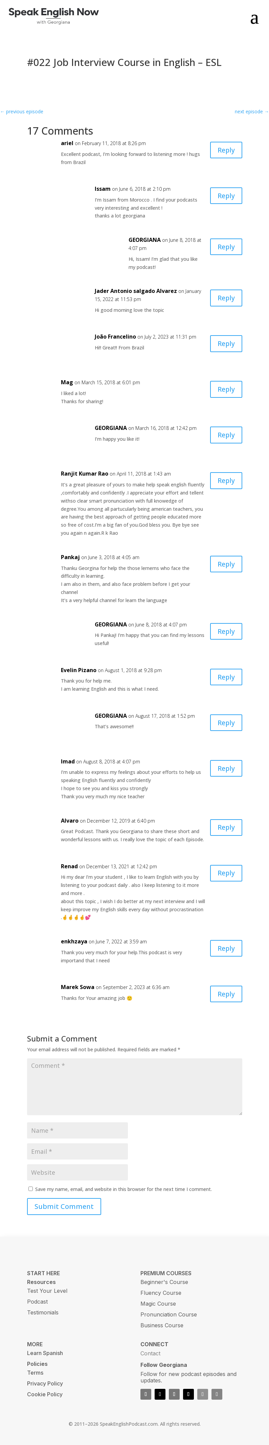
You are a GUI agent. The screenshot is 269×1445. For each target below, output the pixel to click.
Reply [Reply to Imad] (226, 768)
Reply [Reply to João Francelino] (226, 343)
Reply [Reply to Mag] (226, 389)
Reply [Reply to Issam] (226, 195)
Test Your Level (47, 1290)
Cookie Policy (45, 1394)
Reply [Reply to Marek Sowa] (226, 994)
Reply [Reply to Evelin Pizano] (226, 677)
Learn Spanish (45, 1353)
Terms (35, 1372)
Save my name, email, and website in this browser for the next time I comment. (123, 1189)
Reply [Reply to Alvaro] (226, 827)
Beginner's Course (164, 1282)
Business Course (161, 1325)
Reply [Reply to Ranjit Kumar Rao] (226, 480)
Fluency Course (160, 1292)
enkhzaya (74, 941)
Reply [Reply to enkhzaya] (226, 948)
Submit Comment (64, 1206)
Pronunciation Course (168, 1314)
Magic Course (158, 1303)
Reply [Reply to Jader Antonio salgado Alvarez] (226, 297)
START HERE (43, 1273)
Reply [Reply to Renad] (226, 873)
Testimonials (43, 1312)
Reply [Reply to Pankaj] (226, 564)
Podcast (37, 1301)
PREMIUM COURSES (166, 1273)
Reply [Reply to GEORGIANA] (226, 246)
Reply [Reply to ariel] (226, 150)
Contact (150, 1353)
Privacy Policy (45, 1383)
